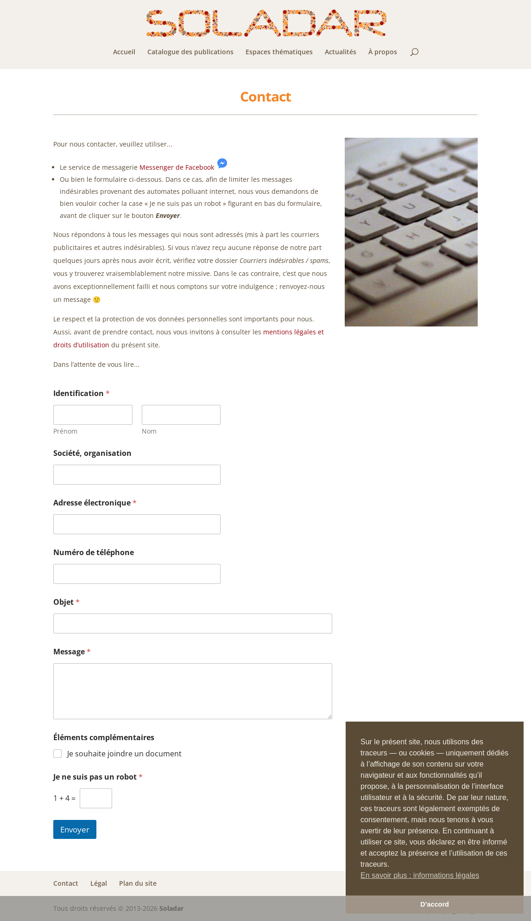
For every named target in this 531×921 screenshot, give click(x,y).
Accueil (124, 52)
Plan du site (138, 883)
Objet (66, 602)
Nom (148, 431)
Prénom (65, 431)
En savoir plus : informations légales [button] (419, 875)
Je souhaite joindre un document (124, 754)
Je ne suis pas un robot (98, 777)
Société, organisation (92, 453)
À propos (382, 52)
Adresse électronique (95, 503)
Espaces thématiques (279, 52)
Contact (65, 883)
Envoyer (74, 829)
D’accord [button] (434, 904)
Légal (98, 883)
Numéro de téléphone (93, 552)
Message (72, 651)
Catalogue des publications (190, 52)
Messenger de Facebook (176, 167)
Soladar (171, 908)
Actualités (340, 52)
